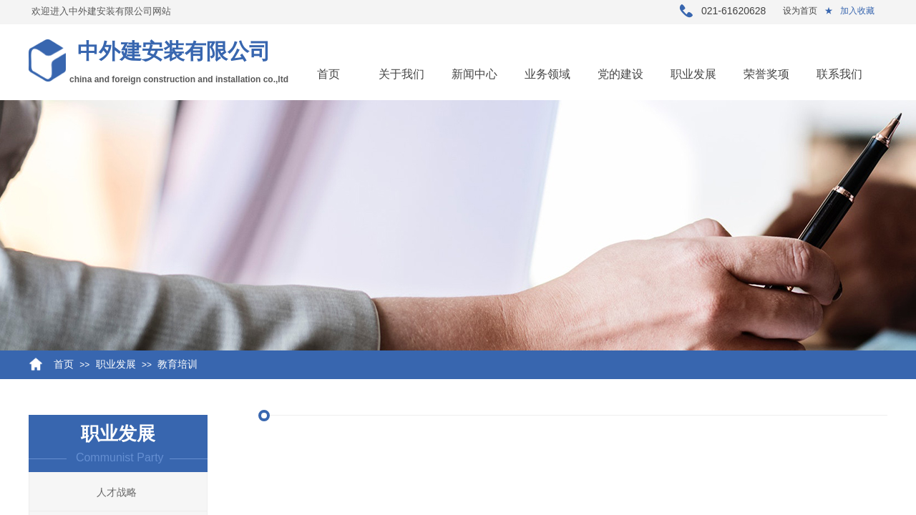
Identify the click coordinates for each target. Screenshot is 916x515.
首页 (328, 74)
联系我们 (839, 74)
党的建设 (620, 74)
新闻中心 (474, 74)
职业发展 (693, 74)
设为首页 (800, 11)
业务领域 (547, 74)
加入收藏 (857, 11)
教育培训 (177, 364)
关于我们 (401, 74)
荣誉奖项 (766, 74)
